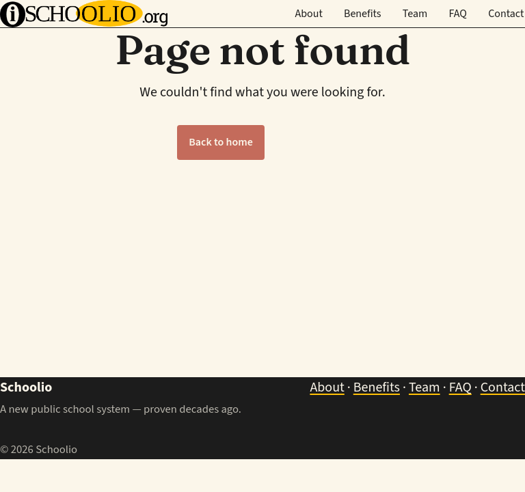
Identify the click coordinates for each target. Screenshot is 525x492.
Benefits (362, 13)
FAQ (458, 13)
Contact (506, 13)
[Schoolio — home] (83, 13)
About (308, 13)
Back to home (221, 142)
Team (415, 13)
